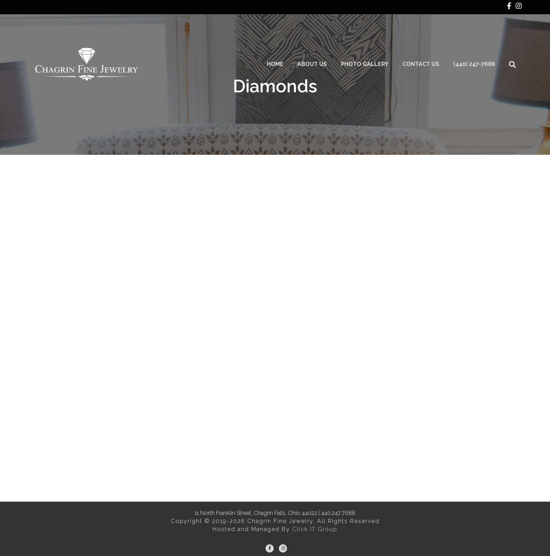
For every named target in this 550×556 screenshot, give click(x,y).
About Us (319, 42)
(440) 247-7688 (481, 42)
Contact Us (427, 42)
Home (282, 42)
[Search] (516, 42)
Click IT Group (314, 529)
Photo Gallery (371, 42)
